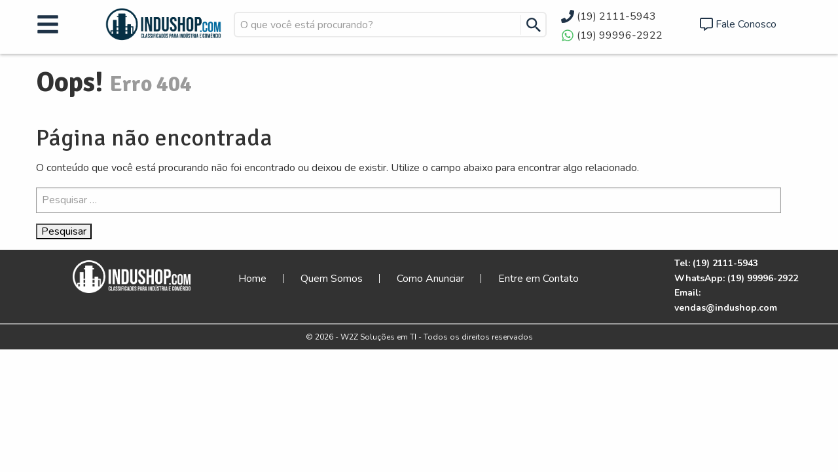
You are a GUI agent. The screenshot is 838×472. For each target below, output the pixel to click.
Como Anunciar (430, 278)
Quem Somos (332, 278)
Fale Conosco (746, 24)
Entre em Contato (538, 278)
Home (252, 278)
